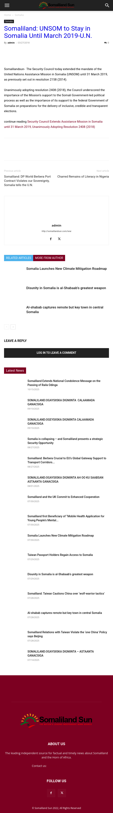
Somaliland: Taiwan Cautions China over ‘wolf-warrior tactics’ (66, 593)
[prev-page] (6, 326)
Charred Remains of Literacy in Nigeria (83, 176)
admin (11, 42)
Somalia (19, 15)
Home (7, 15)
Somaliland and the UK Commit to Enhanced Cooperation (63, 497)
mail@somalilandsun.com (64, 766)
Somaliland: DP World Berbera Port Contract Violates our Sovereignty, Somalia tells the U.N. (27, 181)
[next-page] (13, 326)
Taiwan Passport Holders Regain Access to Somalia (60, 554)
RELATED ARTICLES (18, 258)
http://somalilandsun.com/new (56, 231)
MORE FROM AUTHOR (49, 258)
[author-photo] (56, 219)
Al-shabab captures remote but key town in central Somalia (64, 612)
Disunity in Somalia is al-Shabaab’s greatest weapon (66, 288)
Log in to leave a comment (56, 352)
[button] (6, 5)
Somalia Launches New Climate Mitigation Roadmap (66, 269)
